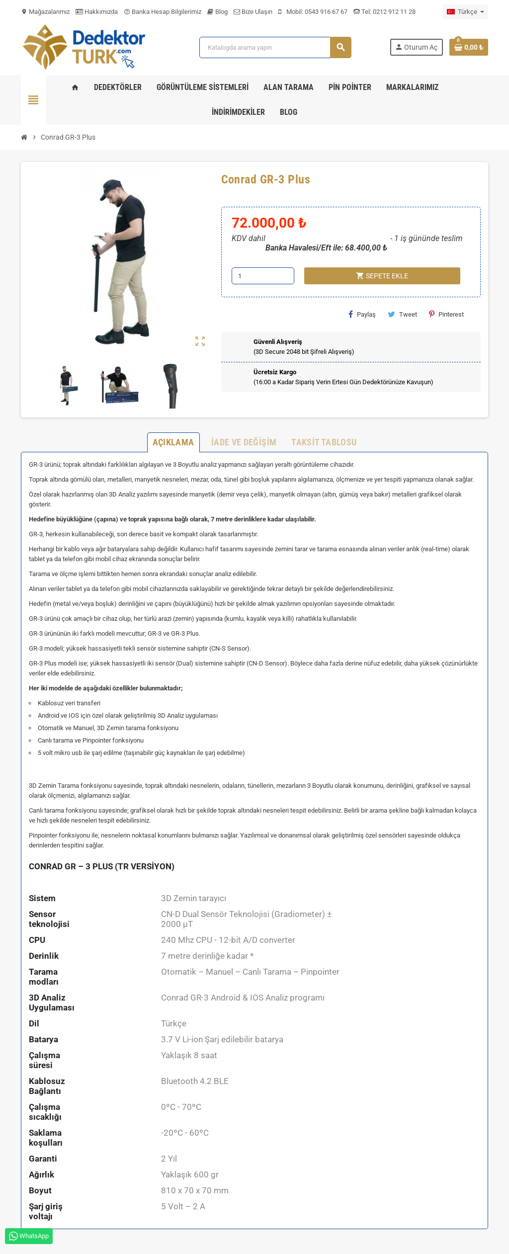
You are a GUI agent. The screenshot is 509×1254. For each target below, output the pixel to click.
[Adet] (263, 275)
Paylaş (362, 314)
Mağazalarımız (45, 11)
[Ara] (274, 47)
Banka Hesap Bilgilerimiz (162, 11)
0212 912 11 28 (393, 11)
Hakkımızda (97, 11)
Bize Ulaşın (253, 11)
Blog (217, 11)
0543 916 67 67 (326, 11)
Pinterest (446, 314)
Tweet (402, 314)
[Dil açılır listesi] (465, 11)
